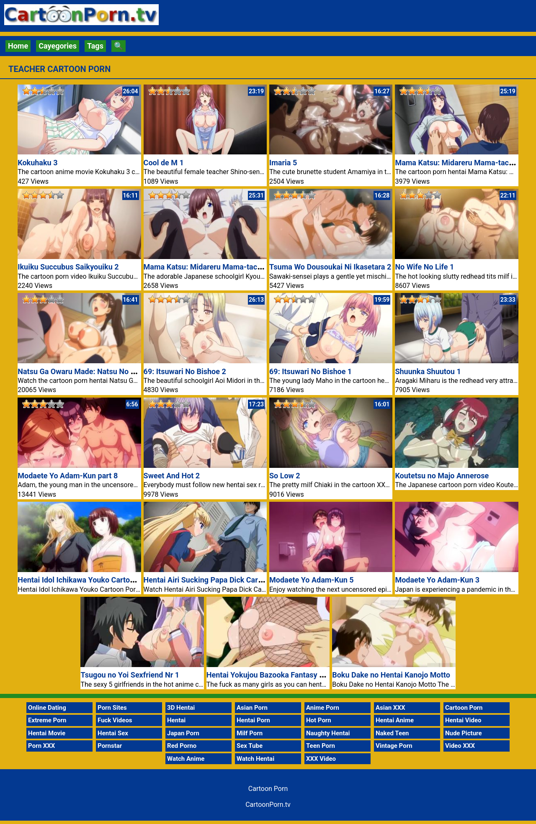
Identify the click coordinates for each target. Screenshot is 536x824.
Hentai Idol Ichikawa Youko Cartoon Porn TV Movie (104, 579)
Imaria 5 (283, 162)
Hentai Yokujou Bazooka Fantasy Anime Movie (284, 674)
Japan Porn (183, 733)
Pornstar (110, 746)
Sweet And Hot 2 (172, 475)
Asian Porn (252, 707)
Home (18, 45)
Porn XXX (41, 746)
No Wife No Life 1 (424, 266)
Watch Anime (185, 758)
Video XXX (460, 746)
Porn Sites (112, 707)
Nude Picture (463, 733)
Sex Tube (250, 746)
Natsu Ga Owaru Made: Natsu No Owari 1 (87, 371)
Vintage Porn (394, 746)
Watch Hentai (255, 758)
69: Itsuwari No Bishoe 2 (185, 371)
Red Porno (181, 746)
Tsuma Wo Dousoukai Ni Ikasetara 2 (330, 266)
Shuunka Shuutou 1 (428, 371)
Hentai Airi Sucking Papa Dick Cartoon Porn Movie (229, 579)
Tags (95, 45)
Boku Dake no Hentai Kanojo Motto (391, 674)
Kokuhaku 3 (37, 162)
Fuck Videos (115, 720)
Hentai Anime (395, 720)
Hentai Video (463, 720)
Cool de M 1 (164, 162)
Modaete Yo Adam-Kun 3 (437, 579)
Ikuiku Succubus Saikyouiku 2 (68, 266)
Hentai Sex (113, 733)
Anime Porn (322, 707)
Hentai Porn (253, 720)
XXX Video (321, 758)
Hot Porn (318, 720)
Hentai (176, 720)
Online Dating (47, 707)
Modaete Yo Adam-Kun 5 (311, 579)
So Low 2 (284, 475)
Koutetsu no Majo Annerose (442, 475)
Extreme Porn (47, 720)
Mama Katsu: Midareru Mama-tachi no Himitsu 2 (226, 266)
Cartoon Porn (464, 707)
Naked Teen (392, 733)
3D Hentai (181, 707)
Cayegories (58, 45)
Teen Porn (320, 746)
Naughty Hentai (328, 733)
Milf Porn (250, 733)
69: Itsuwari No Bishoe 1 (310, 371)
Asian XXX (390, 707)
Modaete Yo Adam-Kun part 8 (68, 475)
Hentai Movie (46, 733)
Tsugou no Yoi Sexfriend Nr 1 (129, 674)
